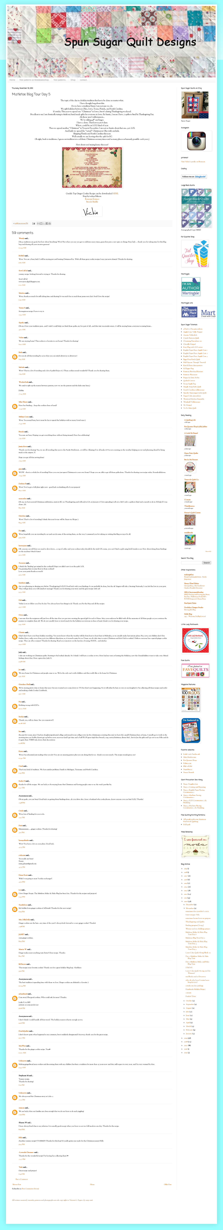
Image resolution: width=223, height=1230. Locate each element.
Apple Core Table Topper (192, 332)
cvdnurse (22, 855)
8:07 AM (22, 490)
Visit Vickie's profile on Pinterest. (193, 161)
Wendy (21, 238)
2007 (186, 1045)
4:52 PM (22, 882)
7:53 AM (22, 461)
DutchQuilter (24, 1031)
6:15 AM (22, 359)
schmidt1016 (23, 994)
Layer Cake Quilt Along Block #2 (198, 952)
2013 (186, 890)
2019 (186, 868)
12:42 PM (22, 758)
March (188, 1026)
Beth (20, 352)
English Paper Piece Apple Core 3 (195, 356)
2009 (186, 1038)
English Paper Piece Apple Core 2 (195, 353)
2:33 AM (22, 315)
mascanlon (23, 498)
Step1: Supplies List (190, 784)
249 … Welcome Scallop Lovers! (195, 616)
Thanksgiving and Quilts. (195, 922)
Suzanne (22, 563)
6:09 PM (22, 911)
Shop (73, 80)
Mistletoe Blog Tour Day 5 (195, 938)
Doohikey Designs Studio (193, 607)
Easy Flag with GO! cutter (192, 347)
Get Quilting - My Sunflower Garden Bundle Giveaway (194, 587)
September (190, 1004)
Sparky (21, 322)
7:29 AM (22, 409)
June (188, 1015)
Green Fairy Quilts (191, 453)
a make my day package (194, 985)
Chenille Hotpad (189, 344)
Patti (20, 825)
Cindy (21, 811)
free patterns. (60, 80)
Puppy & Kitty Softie (191, 377)
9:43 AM (22, 1067)
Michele (22, 367)
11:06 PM (22, 1008)
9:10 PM (21, 971)
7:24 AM (22, 394)
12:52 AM (22, 1053)
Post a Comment (22, 1179)
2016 (186, 879)
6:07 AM (22, 344)
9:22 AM (22, 555)
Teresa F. (22, 308)
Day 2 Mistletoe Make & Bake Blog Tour (197, 957)
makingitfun (189, 574)
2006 (186, 1049)
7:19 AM (22, 374)
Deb (20, 600)
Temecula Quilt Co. (191, 479)
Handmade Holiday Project (195, 989)
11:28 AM (22, 723)
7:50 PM (22, 1114)
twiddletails (188, 532)
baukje (21, 716)
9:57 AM (22, 694)
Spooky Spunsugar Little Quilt (194, 393)
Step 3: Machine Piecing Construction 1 (192, 796)
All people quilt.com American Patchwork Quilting (194, 820)
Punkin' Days (191, 996)
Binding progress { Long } (195, 925)
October (189, 1001)
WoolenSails (23, 382)
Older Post (167, 1184)
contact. (83, 80)
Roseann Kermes (92, 199)
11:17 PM (22, 1038)
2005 (186, 1052)
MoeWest (22, 1046)
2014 (186, 887)
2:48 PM (22, 802)
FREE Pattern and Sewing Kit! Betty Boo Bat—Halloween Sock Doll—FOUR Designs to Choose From (197, 596)
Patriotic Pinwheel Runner (193, 371)
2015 (186, 883)
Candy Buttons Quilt (191, 338)
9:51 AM (22, 676)
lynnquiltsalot (24, 840)
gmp (20, 469)
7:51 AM (22, 438)
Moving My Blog (190, 610)
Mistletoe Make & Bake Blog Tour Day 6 (196, 933)
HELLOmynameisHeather (193, 592)
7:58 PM (22, 926)
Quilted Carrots (189, 380)
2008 (186, 1041)
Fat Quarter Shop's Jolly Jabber (195, 426)
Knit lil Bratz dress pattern (192, 365)
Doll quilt (186, 824)
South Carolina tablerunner (193, 390)
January (189, 1033)
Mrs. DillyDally (24, 919)
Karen (21, 751)
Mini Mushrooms (189, 757)
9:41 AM (22, 624)
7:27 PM (22, 1159)
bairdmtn (22, 583)
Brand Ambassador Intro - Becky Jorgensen (195, 578)
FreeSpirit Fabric (190, 603)
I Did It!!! (189, 967)
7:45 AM (22, 423)
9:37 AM (22, 607)
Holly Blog (188, 614)
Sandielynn (23, 905)
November (190, 908)
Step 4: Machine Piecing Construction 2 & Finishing (193, 806)
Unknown (23, 1061)
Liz (20, 890)
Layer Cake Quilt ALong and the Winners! (198, 972)
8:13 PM (21, 956)
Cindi (21, 766)
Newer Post (17, 1184)
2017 (186, 876)
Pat (20, 530)
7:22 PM (22, 1100)
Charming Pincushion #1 (192, 341)
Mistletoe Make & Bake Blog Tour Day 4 (196, 942)
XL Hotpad (187, 405)
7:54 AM (22, 475)
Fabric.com (187, 763)
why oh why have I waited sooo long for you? (197, 981)
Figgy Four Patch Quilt (191, 359)
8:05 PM (22, 941)
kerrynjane (23, 545)
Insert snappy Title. (193, 915)
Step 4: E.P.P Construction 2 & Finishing (195, 801)
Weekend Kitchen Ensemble (193, 399)
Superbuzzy (187, 769)
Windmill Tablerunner (191, 402)
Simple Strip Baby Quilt (192, 387)
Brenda (21, 431)
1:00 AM (22, 262)
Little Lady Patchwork (191, 754)
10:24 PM (22, 986)
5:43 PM (22, 897)
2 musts (188, 992)
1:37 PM (22, 788)
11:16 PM (22, 1023)
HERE (115, 193)
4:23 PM (22, 847)
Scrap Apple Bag (189, 384)
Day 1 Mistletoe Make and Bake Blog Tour (197, 963)
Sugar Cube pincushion (192, 396)
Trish (21, 1167)
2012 (186, 894)
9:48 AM (22, 661)
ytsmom (21, 1108)
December (190, 904)
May (188, 1019)
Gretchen (22, 516)
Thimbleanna (189, 506)
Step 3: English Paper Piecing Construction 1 (193, 791)
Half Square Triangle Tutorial (194, 362)
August (189, 1008)
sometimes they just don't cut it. (197, 911)
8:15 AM (22, 508)
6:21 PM (21, 1085)
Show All (208, 551)
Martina (22, 293)
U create (187, 499)
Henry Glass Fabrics (191, 583)
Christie (22, 632)
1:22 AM (22, 285)
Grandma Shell (24, 684)
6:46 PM (22, 1174)
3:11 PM (21, 832)
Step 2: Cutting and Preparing (194, 787)
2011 (185, 898)
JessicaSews (23, 446)
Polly (20, 1137)
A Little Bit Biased (191, 433)
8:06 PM (22, 1129)
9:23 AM (22, 575)
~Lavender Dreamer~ (26, 1152)
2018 (186, 872)
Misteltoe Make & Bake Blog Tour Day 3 (196, 948)
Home (12, 80)
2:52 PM (22, 817)
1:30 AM (22, 300)
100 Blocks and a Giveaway (196, 976)
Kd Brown (22, 964)
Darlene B (22, 483)
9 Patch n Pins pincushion (192, 329)
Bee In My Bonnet (191, 459)
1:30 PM (22, 773)
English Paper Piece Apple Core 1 (195, 350)
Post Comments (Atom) (30, 1188)
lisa (20, 731)
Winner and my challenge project (198, 929)
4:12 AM (22, 329)
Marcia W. (23, 949)
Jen (20, 669)
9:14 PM (22, 1144)
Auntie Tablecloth (190, 335)
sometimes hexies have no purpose (198, 918)
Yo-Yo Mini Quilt (189, 408)
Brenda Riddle (92, 201)
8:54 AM (22, 522)
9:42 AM (22, 644)
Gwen (21, 615)
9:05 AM (22, 537)
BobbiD (21, 256)
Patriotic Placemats (190, 374)
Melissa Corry (24, 417)
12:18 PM (22, 743)
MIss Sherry (23, 402)
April (188, 1022)
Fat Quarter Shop (190, 760)
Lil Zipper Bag (188, 368)
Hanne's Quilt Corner (192, 512)
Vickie (21, 337)
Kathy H (22, 781)
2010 (186, 901)
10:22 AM (22, 708)
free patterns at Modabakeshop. (34, 80)
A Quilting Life (190, 420)
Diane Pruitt (23, 875)
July (187, 1011)
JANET (21, 934)
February (189, 1030)
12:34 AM (22, 248)
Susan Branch (188, 772)
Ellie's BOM (187, 766)
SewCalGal (23, 270)
